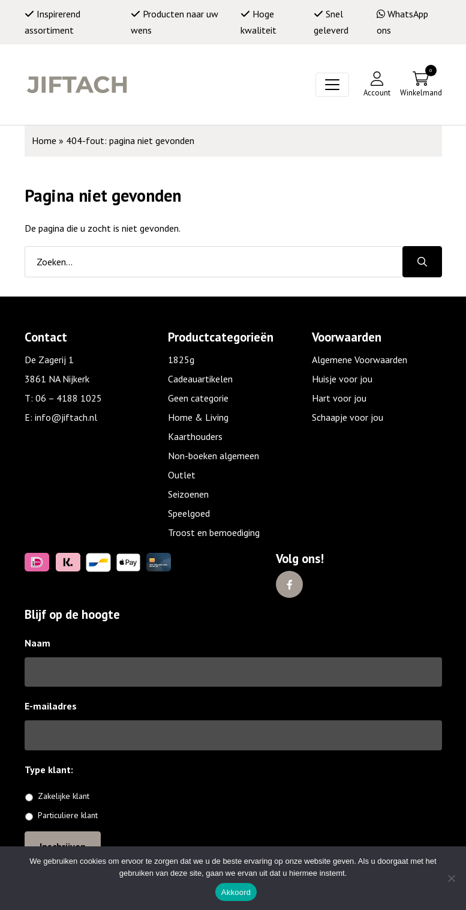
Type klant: (53, 770)
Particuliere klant (68, 815)
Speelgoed (189, 513)
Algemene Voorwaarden (359, 360)
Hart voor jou (339, 398)
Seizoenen (188, 494)
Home (44, 140)
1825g (181, 360)
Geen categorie (198, 398)
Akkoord (236, 892)
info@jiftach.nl (66, 417)
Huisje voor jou (342, 379)
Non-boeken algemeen (213, 456)
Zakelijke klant (63, 796)
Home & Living (198, 417)
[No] (451, 878)
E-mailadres (51, 706)
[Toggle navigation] (332, 85)
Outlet (182, 475)
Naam (37, 643)
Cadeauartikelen (200, 379)
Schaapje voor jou (347, 417)
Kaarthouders (195, 436)
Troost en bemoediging (214, 532)
